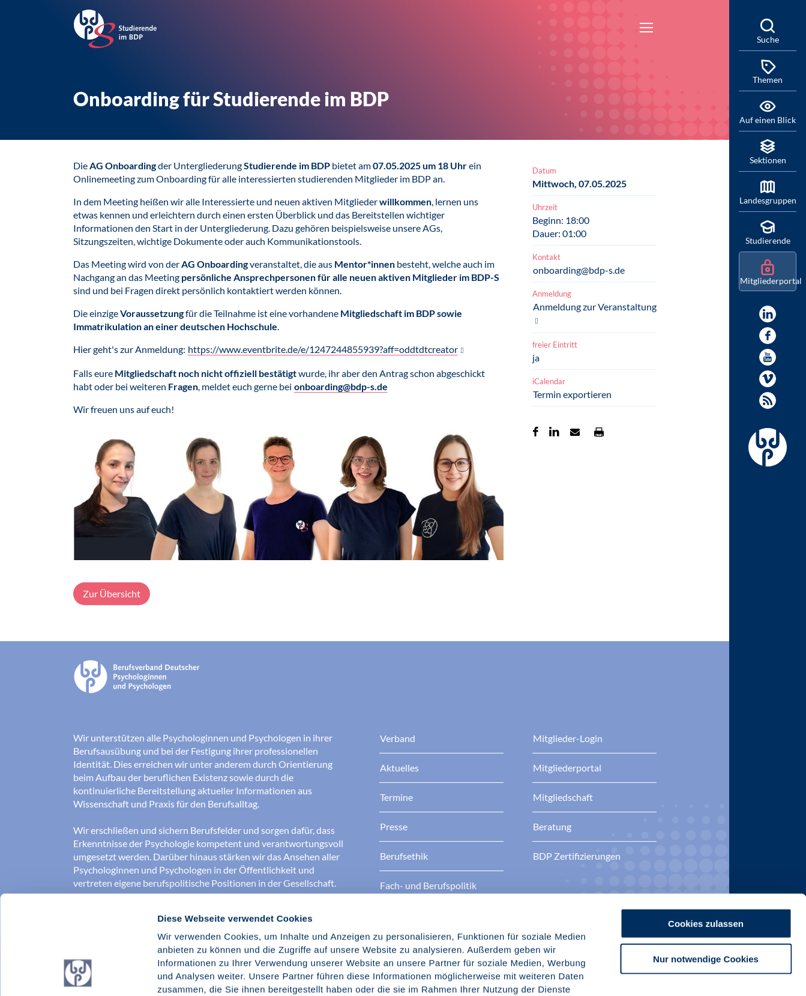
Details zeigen (639, 972)
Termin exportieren (572, 394)
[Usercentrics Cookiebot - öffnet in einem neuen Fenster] (77, 973)
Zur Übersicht (111, 593)
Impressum (183, 924)
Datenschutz (246, 924)
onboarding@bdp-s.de (341, 386)
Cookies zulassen (706, 830)
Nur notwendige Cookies (706, 866)
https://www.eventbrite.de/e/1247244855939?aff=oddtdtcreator (323, 349)
